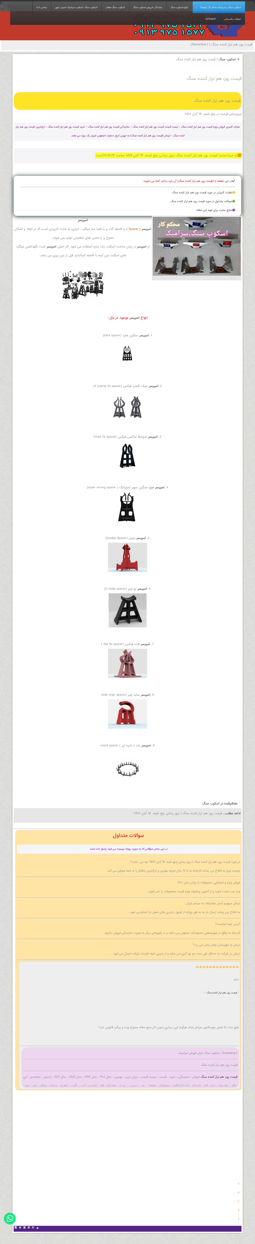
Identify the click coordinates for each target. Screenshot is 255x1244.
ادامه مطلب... (231, 813)
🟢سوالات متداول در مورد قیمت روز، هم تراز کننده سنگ (202, 201)
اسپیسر (83, 220)
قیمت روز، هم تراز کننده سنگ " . (220, 993)
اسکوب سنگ (210, 804)
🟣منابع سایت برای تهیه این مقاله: (215, 210)
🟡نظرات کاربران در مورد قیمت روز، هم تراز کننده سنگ (203, 192)
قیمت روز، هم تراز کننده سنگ (218, 1077)
